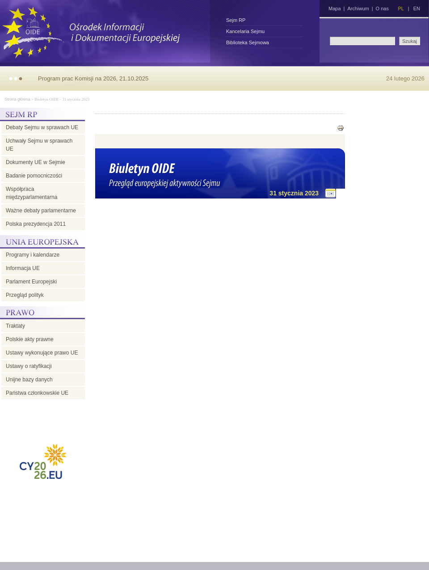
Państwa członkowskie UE (37, 393)
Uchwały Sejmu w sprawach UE (39, 145)
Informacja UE (23, 268)
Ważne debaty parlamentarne (41, 210)
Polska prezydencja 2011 (36, 224)
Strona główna (17, 99)
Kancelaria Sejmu (245, 31)
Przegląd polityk (25, 295)
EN (416, 8)
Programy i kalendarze (32, 255)
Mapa (334, 8)
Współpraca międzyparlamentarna (31, 193)
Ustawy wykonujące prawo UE (42, 353)
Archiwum (358, 8)
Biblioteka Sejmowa (247, 42)
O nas (382, 8)
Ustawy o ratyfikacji (29, 366)
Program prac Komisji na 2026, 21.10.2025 (93, 78)
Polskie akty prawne (30, 339)
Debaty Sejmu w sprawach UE (42, 127)
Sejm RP (235, 20)
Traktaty (15, 326)
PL (401, 8)
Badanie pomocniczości (34, 176)
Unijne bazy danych (29, 379)
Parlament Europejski (31, 282)
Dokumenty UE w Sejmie (35, 162)
